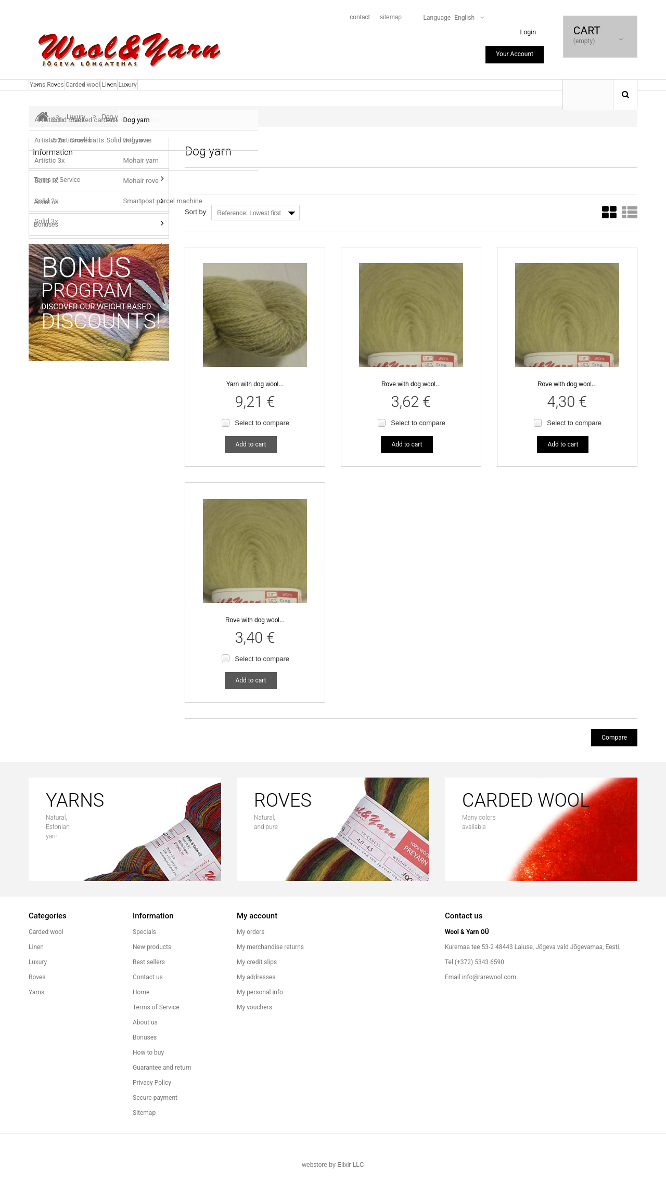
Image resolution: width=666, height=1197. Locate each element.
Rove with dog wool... (411, 406)
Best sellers (149, 989)
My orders (250, 959)
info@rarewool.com (489, 1004)
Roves (74, 98)
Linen (157, 98)
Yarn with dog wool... (255, 406)
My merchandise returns (270, 974)
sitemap (391, 17)
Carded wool (116, 98)
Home (141, 1019)
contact (360, 17)
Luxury (187, 98)
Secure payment (155, 1125)
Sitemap (144, 1140)
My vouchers (254, 1034)
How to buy (49, 266)
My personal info (260, 1019)
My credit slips (257, 989)
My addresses (256, 1004)
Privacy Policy (152, 1110)
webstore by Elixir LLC (333, 1192)
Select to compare (262, 445)
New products (152, 974)
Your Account (514, 54)
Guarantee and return (64, 289)
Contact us (148, 1004)
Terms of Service (57, 199)
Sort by (195, 231)
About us (46, 222)
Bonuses (46, 244)
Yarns (44, 98)
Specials (144, 959)
